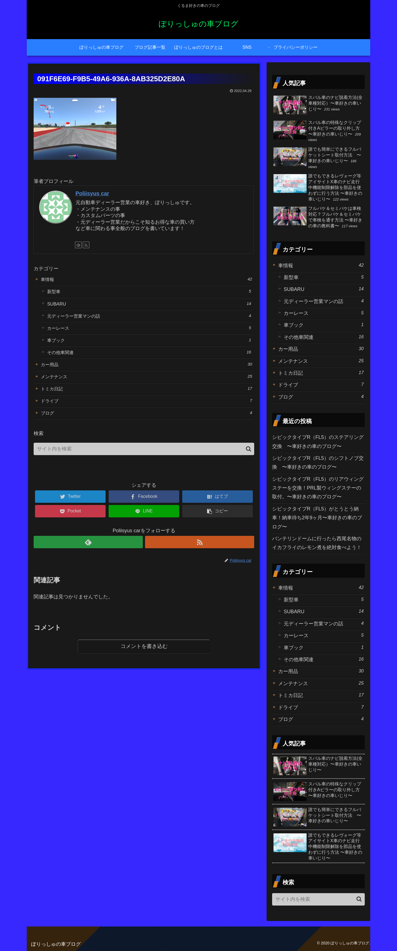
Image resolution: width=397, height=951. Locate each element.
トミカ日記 (146, 396)
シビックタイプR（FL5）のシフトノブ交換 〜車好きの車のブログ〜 (318, 462)
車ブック (149, 344)
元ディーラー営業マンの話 (149, 318)
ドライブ (146, 409)
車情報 (146, 279)
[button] (248, 458)
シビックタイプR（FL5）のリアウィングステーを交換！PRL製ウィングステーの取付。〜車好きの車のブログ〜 (318, 488)
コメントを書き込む (144, 656)
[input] (144, 458)
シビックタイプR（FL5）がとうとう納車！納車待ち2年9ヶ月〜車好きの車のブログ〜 (317, 517)
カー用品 (146, 370)
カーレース (149, 331)
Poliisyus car (92, 193)
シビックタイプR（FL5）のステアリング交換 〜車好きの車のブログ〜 (318, 441)
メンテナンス (146, 383)
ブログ (146, 422)
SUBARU (149, 305)
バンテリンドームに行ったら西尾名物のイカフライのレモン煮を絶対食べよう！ (316, 543)
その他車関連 (149, 357)
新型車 (149, 292)
